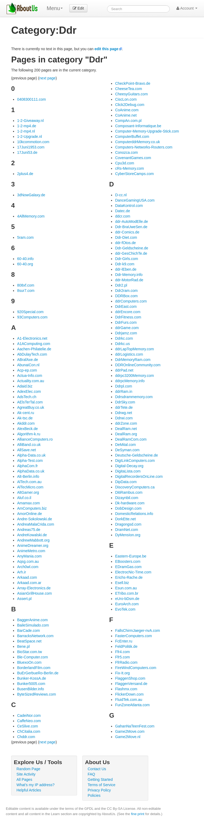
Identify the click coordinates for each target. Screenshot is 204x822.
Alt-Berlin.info (28, 476)
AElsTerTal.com (29, 402)
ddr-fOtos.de (125, 243)
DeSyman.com (127, 450)
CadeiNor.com (29, 715)
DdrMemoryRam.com (132, 359)
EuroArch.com (127, 604)
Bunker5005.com (31, 684)
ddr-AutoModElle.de (131, 221)
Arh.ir (21, 572)
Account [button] (186, 8)
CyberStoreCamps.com (134, 174)
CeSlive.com (27, 726)
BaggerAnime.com (32, 620)
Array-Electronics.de (33, 588)
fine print (137, 814)
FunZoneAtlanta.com (132, 705)
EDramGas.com (128, 567)
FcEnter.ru (123, 641)
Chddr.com (26, 737)
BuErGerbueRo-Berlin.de (37, 673)
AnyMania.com (29, 556)
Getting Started (100, 779)
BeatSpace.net (29, 641)
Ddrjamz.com (126, 333)
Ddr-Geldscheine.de (131, 248)
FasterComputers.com (133, 636)
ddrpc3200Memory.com (134, 375)
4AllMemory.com (30, 216)
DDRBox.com (126, 296)
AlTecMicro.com (30, 487)
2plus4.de (25, 174)
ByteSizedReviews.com (36, 694)
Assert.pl (24, 599)
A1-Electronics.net (32, 338)
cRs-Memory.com (129, 168)
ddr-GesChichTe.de (131, 253)
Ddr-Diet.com (126, 237)
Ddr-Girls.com (126, 259)
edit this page (106, 49)
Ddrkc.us (122, 344)
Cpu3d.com (124, 163)
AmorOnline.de (29, 514)
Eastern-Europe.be (130, 556)
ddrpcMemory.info (129, 381)
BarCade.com (28, 630)
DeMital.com (125, 444)
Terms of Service (101, 785)
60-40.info (25, 259)
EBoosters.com (127, 561)
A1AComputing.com (33, 344)
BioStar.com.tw (29, 652)
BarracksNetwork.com (35, 636)
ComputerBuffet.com (132, 136)
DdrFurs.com (126, 322)
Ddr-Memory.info (128, 274)
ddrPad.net (124, 370)
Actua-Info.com (29, 375)
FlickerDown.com (129, 694)
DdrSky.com (125, 402)
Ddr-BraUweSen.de (131, 227)
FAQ (91, 774)
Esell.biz (122, 583)
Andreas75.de (28, 529)
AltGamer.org (28, 492)
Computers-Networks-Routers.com (143, 147)
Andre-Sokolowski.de (34, 519)
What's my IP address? (35, 785)
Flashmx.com (126, 689)
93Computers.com (32, 317)
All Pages (24, 779)
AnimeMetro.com (31, 551)
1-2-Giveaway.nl (30, 120)
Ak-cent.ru (25, 413)
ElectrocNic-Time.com (133, 572)
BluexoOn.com (29, 662)
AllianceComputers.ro (35, 439)
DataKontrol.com (129, 205)
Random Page (28, 769)
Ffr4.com (122, 652)
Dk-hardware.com (129, 503)
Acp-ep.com (27, 370)
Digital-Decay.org (129, 466)
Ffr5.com (122, 657)
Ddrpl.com (123, 386)
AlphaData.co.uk (30, 471)
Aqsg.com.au (28, 561)
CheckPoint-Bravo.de (132, 83)
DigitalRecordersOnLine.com (139, 476)
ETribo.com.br (126, 593)
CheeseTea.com (128, 89)
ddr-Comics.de (127, 232)
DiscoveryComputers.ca (135, 487)
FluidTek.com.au (128, 699)
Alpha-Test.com (29, 460)
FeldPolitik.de (126, 646)
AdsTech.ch (26, 397)
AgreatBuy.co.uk (30, 407)
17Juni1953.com (30, 147)
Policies (94, 795)
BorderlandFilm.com (33, 668)
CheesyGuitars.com (131, 94)
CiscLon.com (126, 99)
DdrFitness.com (128, 317)
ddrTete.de (124, 407)
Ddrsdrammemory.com (133, 397)
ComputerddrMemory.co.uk (137, 142)
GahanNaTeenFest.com (134, 726)
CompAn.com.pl (128, 120)
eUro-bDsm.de (127, 599)
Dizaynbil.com (126, 498)
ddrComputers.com (131, 301)
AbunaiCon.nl (28, 365)
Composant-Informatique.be (138, 126)
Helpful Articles (28, 790)
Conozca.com (126, 152)
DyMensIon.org (127, 535)
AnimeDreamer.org (32, 545)
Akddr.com (26, 423)
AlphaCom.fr (27, 466)
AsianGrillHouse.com (34, 593)
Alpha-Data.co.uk (31, 455)
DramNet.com (126, 529)
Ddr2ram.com (126, 290)
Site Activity (26, 774)
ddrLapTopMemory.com (134, 349)
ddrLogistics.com (129, 354)
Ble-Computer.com (32, 657)
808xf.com (25, 285)
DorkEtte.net (125, 519)
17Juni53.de (27, 152)
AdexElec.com (29, 391)
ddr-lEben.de (125, 269)
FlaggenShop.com (130, 678)
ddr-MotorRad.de (129, 280)
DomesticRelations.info (134, 514)
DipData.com (126, 482)
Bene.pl (23, 646)
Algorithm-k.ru (28, 434)
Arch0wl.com (27, 567)
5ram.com (25, 237)
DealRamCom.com (130, 439)
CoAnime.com (126, 110)
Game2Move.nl (127, 737)
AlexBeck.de (27, 429)
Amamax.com (28, 503)
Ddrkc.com (124, 338)
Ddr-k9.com (124, 264)
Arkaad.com (27, 577)
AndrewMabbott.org (33, 540)
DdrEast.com (126, 306)
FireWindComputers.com (135, 668)
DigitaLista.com (128, 471)
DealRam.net (126, 429)
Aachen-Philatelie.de (34, 349)
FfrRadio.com (126, 662)
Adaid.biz (24, 386)
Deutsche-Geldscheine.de (136, 455)
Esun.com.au (126, 588)
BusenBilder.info (30, 689)
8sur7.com (25, 290)
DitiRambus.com (128, 492)
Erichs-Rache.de (129, 577)
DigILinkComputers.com (135, 460)
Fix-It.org (122, 673)
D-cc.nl (121, 195)
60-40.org (25, 264)
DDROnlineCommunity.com (137, 365)
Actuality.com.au (30, 381)
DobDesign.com (128, 508)
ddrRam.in (123, 391)
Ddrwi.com (124, 418)
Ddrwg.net (123, 413)
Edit (78, 8)
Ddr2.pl (121, 285)
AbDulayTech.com (32, 354)
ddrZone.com (126, 423)
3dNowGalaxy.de (31, 195)
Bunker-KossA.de (31, 678)
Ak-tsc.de (24, 418)
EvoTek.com (125, 609)
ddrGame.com (127, 328)
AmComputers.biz (31, 508)
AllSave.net (26, 450)
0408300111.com (31, 99)
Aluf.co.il (24, 498)
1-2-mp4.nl (26, 131)
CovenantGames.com (133, 158)
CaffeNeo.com (29, 721)
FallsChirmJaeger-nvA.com (137, 630)
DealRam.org (126, 434)
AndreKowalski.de (32, 535)
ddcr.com (122, 216)
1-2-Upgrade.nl (29, 136)
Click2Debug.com (129, 105)
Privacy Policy (99, 790)
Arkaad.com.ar (29, 583)
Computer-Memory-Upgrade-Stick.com (147, 131)
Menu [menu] (55, 8)
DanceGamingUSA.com (135, 200)
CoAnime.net (126, 115)
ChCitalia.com (28, 731)
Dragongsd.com (128, 524)
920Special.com (30, 312)
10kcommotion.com (33, 142)
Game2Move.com (129, 731)
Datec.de (122, 211)
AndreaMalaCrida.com (35, 524)
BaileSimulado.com (33, 625)
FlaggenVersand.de (131, 684)
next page (47, 78)
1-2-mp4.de (26, 126)
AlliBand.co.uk (29, 444)
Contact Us (97, 769)
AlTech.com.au (29, 482)
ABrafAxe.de (27, 359)
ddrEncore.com (127, 312)
